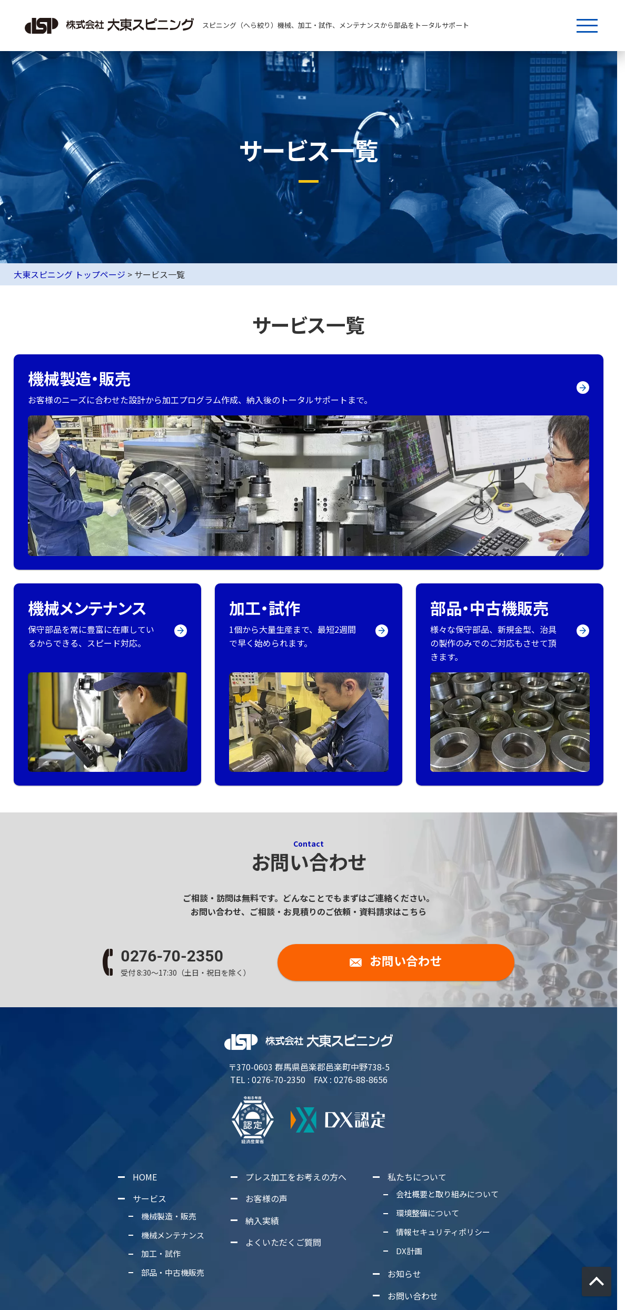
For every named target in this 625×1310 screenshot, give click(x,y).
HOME (145, 1176)
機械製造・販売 (169, 1216)
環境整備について (427, 1212)
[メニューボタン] (587, 26)
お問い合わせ (413, 1295)
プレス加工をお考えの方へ (295, 1176)
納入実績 (262, 1220)
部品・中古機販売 (173, 1272)
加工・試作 (161, 1253)
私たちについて (417, 1176)
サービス (149, 1198)
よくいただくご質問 (283, 1242)
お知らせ (404, 1273)
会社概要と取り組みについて (447, 1193)
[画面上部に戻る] (596, 1281)
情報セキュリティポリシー (443, 1231)
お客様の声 (266, 1198)
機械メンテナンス (173, 1234)
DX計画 (409, 1250)
